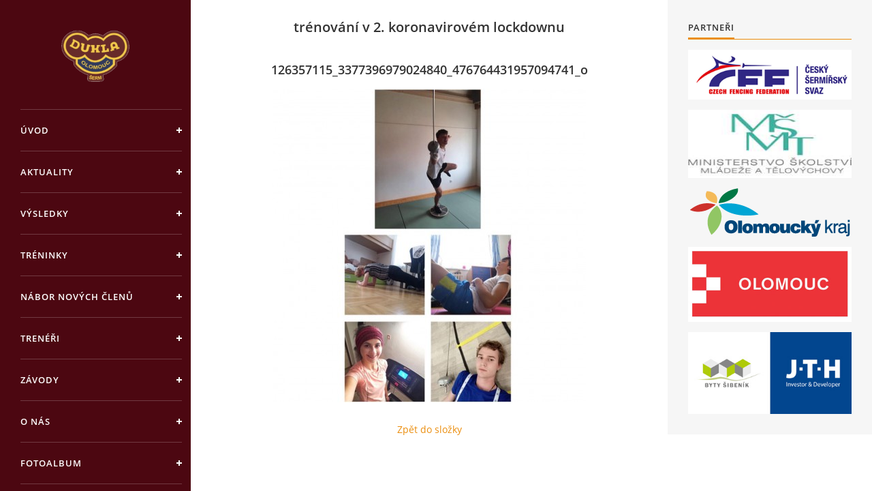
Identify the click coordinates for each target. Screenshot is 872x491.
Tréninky (44, 255)
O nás (35, 421)
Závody (39, 380)
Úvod (34, 130)
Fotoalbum (51, 463)
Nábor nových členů (77, 297)
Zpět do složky (429, 429)
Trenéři (40, 338)
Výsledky (44, 213)
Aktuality (47, 172)
